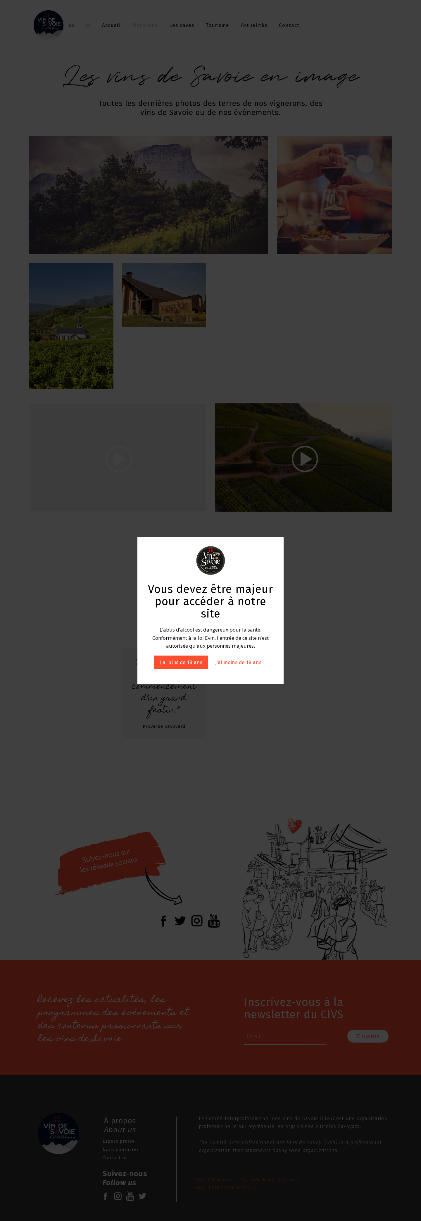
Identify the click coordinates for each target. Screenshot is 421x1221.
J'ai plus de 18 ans (181, 662)
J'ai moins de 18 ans (238, 662)
